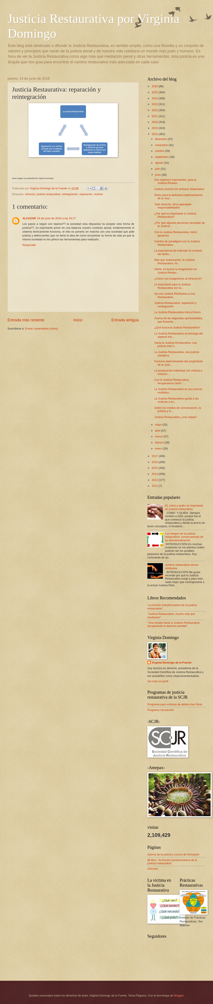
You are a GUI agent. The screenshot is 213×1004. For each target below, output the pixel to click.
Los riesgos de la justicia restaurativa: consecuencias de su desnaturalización (184, 537)
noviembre (162, 145)
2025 (155, 92)
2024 (155, 98)
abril (158, 430)
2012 (155, 485)
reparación (86, 194)
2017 (155, 456)
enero (159, 448)
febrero (159, 442)
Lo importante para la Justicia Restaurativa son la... (172, 286)
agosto (159, 162)
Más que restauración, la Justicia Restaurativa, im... (174, 261)
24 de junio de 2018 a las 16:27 (56, 218)
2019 (155, 128)
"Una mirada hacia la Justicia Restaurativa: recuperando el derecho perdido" (173, 624)
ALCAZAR (29, 218)
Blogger (179, 995)
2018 (155, 134)
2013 (155, 480)
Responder (29, 245)
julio (158, 168)
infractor (30, 194)
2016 (155, 462)
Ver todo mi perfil (157, 681)
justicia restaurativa (48, 194)
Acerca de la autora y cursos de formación (173, 854)
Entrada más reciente (26, 320)
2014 (155, 474)
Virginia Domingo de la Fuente (171, 662)
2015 (155, 467)
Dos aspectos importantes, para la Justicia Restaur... (175, 181)
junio (158, 174)
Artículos (152, 868)
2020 (155, 122)
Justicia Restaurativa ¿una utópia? (175, 417)
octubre (160, 150)
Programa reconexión (160, 710)
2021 (155, 116)
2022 (155, 110)
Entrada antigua (125, 320)
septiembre (162, 157)
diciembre (161, 139)
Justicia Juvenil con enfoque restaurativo (179, 189)
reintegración (70, 194)
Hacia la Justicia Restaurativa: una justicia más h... (175, 344)
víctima (98, 194)
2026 (155, 86)
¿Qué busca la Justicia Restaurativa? (177, 327)
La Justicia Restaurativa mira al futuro (177, 312)
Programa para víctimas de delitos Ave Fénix (174, 704)
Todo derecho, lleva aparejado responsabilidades (172, 206)
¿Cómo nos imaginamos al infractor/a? (178, 278)
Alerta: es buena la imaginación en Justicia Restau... (175, 270)
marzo (159, 436)
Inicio (77, 320)
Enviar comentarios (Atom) (41, 328)
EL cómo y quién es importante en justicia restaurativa (184, 507)
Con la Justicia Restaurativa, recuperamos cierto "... (171, 381)
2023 (155, 104)
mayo (158, 424)
